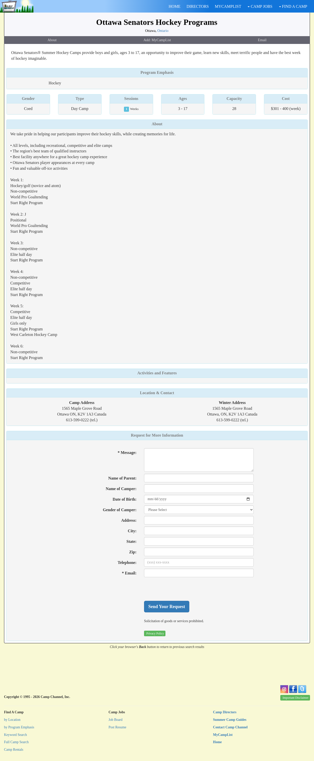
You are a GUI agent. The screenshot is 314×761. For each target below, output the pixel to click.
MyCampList (223, 735)
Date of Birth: (125, 499)
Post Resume (117, 727)
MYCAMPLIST (228, 6)
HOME (175, 6)
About (52, 40)
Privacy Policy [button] (155, 633)
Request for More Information (157, 435)
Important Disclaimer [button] (295, 697)
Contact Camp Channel (230, 727)
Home (217, 742)
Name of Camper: (121, 489)
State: (131, 541)
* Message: (127, 452)
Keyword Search (15, 735)
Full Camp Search (16, 742)
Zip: (133, 552)
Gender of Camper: (120, 510)
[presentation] (182, 589)
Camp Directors (224, 712)
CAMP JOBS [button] (260, 6)
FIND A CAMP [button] (293, 6)
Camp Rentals (13, 749)
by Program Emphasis (19, 727)
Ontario (162, 31)
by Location (12, 720)
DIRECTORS (198, 6)
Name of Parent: (122, 478)
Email (262, 40)
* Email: (129, 573)
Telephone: (127, 562)
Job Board (116, 720)
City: (132, 531)
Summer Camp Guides (229, 720)
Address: (129, 520)
